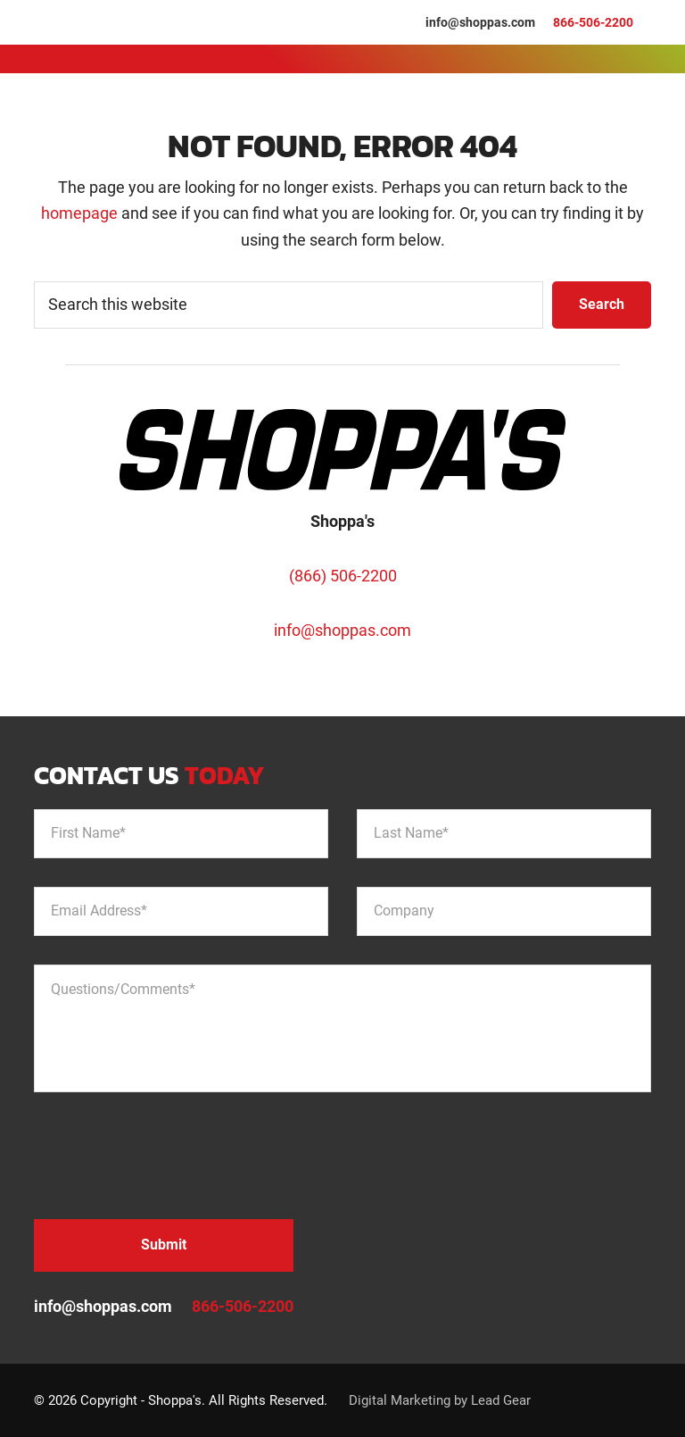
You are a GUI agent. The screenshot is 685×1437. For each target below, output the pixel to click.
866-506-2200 (593, 22)
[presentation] (169, 1156)
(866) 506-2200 (343, 575)
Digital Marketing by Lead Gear (440, 1400)
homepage (79, 213)
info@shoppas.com (480, 22)
